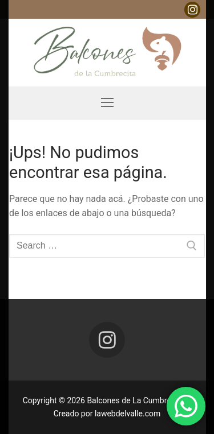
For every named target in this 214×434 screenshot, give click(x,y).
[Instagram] (192, 10)
